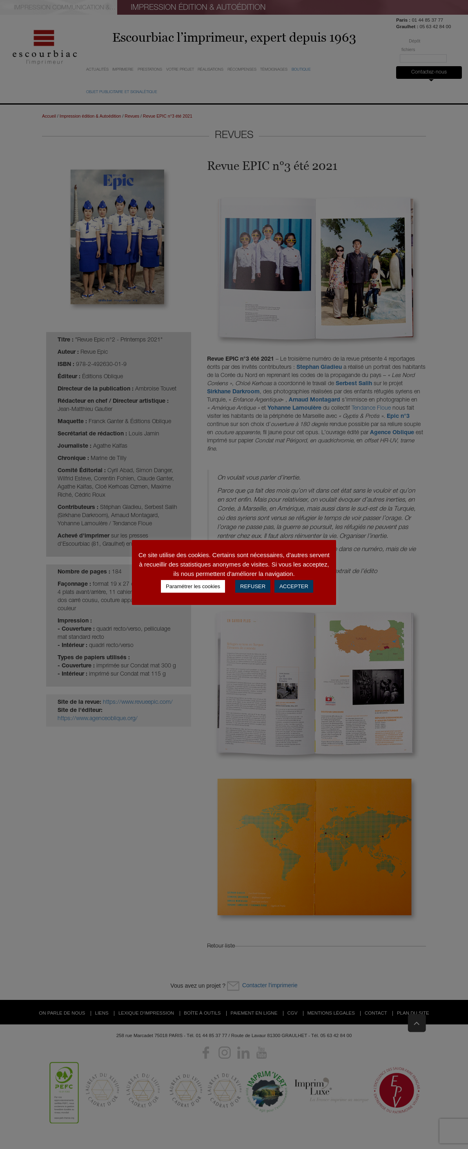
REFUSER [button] (252, 586)
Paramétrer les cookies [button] (193, 586)
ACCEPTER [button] (293, 586)
